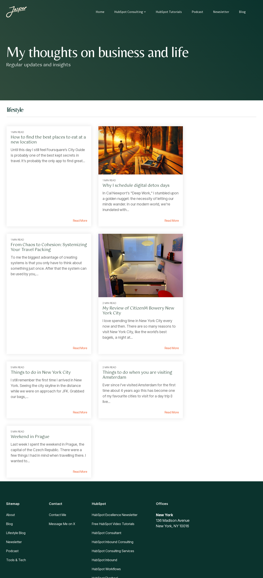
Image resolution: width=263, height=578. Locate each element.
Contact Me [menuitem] (57, 442)
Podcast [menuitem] (12, 478)
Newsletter (221, 12)
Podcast (197, 12)
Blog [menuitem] (9, 451)
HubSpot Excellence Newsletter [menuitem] (114, 442)
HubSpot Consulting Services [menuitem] (113, 478)
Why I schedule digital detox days (130, 182)
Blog (242, 12)
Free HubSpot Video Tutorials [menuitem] (113, 451)
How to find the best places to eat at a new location (44, 140)
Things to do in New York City (127, 241)
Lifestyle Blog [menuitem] (15, 460)
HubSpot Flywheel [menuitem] (105, 505)
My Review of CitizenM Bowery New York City (42, 302)
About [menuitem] (10, 442)
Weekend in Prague (30, 364)
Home (100, 12)
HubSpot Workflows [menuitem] (106, 496)
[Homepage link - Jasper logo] (21, 536)
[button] (226, 524)
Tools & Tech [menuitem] (16, 487)
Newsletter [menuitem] (14, 469)
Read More (74, 217)
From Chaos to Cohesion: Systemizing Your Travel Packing (215, 140)
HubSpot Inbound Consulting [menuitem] (112, 469)
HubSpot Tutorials (169, 12)
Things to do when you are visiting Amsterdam (217, 244)
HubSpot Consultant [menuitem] (106, 460)
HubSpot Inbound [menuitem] (104, 487)
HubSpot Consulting (130, 12)
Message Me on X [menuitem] (62, 451)
